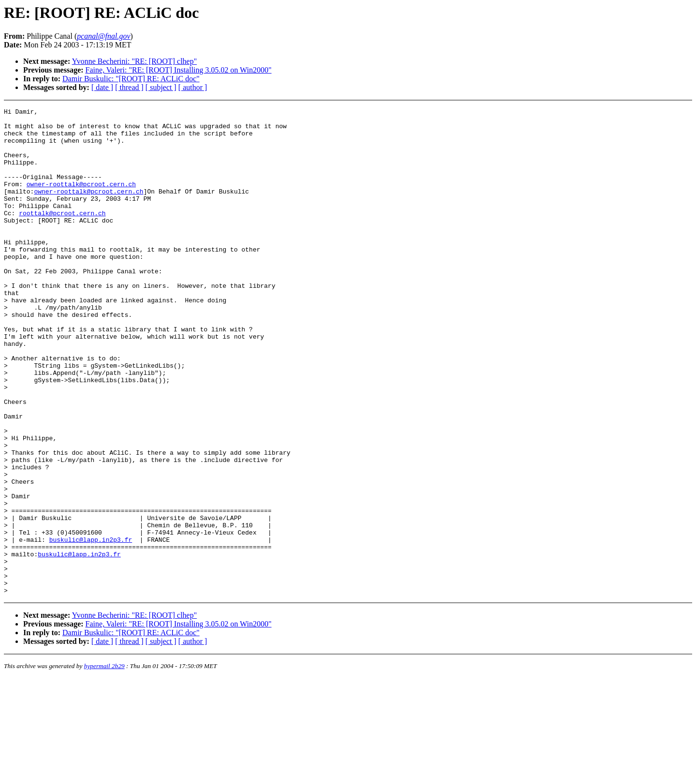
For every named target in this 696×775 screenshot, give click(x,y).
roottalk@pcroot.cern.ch (62, 234)
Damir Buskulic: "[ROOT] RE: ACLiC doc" (131, 79)
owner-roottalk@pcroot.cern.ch (81, 199)
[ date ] (102, 87)
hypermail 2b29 (104, 763)
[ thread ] (129, 87)
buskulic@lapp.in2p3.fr (90, 626)
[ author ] (192, 87)
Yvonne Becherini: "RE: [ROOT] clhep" (134, 61)
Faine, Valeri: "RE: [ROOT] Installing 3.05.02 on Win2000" (179, 70)
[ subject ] (160, 87)
